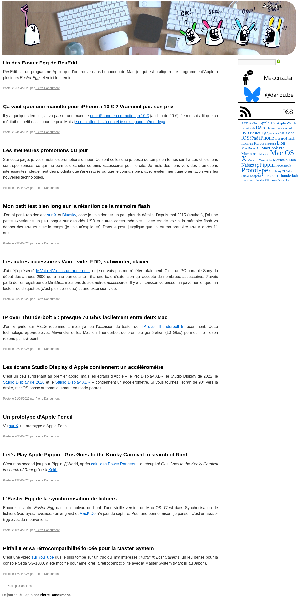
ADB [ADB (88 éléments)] (244, 123)
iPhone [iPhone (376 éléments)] (266, 138)
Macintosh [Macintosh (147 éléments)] (249, 154)
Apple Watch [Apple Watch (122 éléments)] (286, 123)
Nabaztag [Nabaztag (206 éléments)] (250, 165)
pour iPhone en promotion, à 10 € (119, 116)
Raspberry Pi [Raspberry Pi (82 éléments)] (277, 171)
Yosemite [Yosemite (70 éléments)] (283, 180)
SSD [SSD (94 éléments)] (275, 176)
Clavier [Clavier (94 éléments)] (271, 128)
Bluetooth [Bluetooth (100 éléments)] (248, 128)
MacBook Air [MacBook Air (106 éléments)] (251, 148)
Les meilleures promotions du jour (45, 150)
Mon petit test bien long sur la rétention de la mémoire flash (76, 206)
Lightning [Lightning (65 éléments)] (270, 143)
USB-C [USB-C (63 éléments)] (251, 180)
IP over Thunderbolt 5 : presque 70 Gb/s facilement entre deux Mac (85, 317)
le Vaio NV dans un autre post (63, 271)
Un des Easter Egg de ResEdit (40, 62)
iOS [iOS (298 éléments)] (245, 138)
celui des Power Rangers (113, 464)
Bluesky (69, 215)
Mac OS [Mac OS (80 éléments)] (264, 154)
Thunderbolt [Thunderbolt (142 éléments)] (288, 175)
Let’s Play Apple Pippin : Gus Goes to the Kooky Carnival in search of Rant (95, 454)
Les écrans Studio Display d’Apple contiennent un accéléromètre (83, 367)
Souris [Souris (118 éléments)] (266, 176)
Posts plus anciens (17, 586)
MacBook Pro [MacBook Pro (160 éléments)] (273, 148)
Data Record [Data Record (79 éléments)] (284, 128)
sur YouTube (43, 557)
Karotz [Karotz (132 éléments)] (259, 143)
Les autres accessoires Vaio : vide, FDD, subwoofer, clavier (76, 261)
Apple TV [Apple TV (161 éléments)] (267, 123)
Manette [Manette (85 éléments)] (252, 160)
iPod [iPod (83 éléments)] (277, 138)
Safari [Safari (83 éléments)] (289, 171)
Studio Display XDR (72, 382)
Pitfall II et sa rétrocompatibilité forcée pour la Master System (78, 548)
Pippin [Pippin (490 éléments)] (267, 164)
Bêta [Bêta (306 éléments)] (260, 127)
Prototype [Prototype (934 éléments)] (254, 170)
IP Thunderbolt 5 (162, 326)
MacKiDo (88, 514)
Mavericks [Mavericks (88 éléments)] (265, 160)
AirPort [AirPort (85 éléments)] (254, 123)
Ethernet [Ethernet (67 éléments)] (274, 133)
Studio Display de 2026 (24, 382)
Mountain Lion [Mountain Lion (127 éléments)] (284, 160)
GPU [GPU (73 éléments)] (282, 133)
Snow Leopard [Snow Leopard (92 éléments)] (251, 176)
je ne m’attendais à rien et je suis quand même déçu (119, 122)
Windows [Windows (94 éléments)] (271, 180)
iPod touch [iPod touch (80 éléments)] (288, 138)
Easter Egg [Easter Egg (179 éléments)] (259, 132)
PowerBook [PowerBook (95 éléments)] (283, 165)
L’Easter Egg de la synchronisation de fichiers (60, 498)
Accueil (272, 5)
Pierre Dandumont (47, 88)
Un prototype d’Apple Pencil (38, 417)
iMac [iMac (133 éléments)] (290, 133)
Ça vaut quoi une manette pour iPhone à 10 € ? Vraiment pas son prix (88, 106)
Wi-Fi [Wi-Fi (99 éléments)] (260, 180)
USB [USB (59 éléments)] (244, 180)
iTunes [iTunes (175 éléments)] (247, 143)
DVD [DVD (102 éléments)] (245, 133)
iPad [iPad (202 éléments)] (254, 138)
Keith (52, 470)
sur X (52, 215)
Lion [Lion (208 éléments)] (281, 143)
